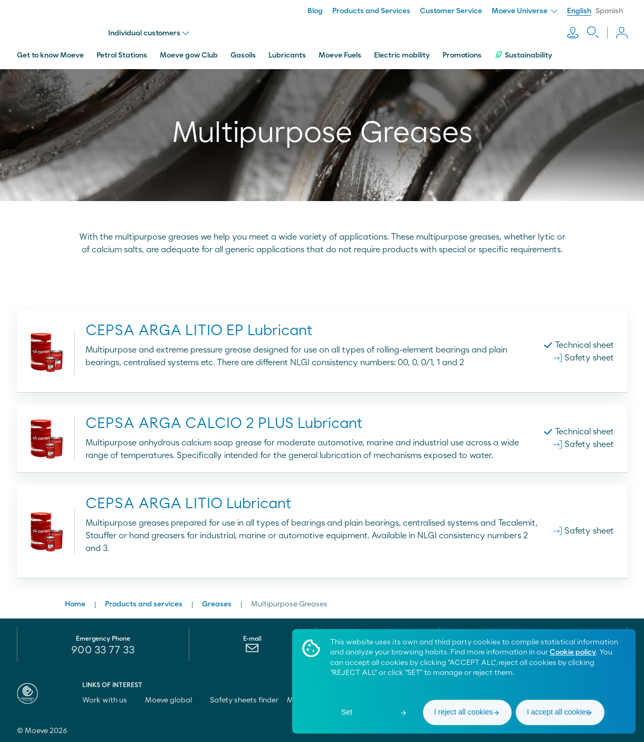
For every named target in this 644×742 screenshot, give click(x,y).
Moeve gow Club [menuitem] (189, 54)
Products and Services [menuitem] (371, 11)
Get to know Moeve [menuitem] (50, 54)
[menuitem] (252, 650)
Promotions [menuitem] (462, 54)
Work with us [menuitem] (109, 699)
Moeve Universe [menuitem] (525, 11)
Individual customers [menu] (149, 32)
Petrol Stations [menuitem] (122, 54)
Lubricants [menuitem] (287, 54)
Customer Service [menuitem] (451, 11)
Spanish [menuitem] (609, 11)
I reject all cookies (463, 712)
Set (346, 712)
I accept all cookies (558, 712)
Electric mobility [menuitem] (402, 54)
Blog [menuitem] (315, 11)
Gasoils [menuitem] (243, 54)
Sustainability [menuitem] (523, 54)
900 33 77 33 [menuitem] (102, 649)
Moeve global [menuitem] (173, 699)
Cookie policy (573, 652)
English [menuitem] (579, 11)
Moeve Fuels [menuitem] (340, 54)
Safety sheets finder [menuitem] (244, 699)
